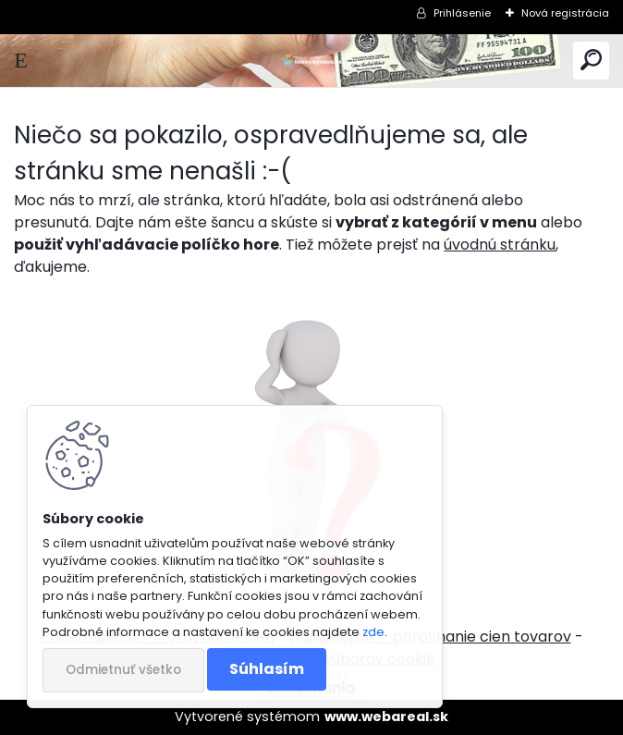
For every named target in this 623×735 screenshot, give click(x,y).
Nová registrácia (565, 13)
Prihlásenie (462, 13)
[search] (591, 60)
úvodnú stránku (500, 244)
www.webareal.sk (386, 716)
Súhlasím (266, 669)
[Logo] (311, 60)
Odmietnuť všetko (123, 670)
